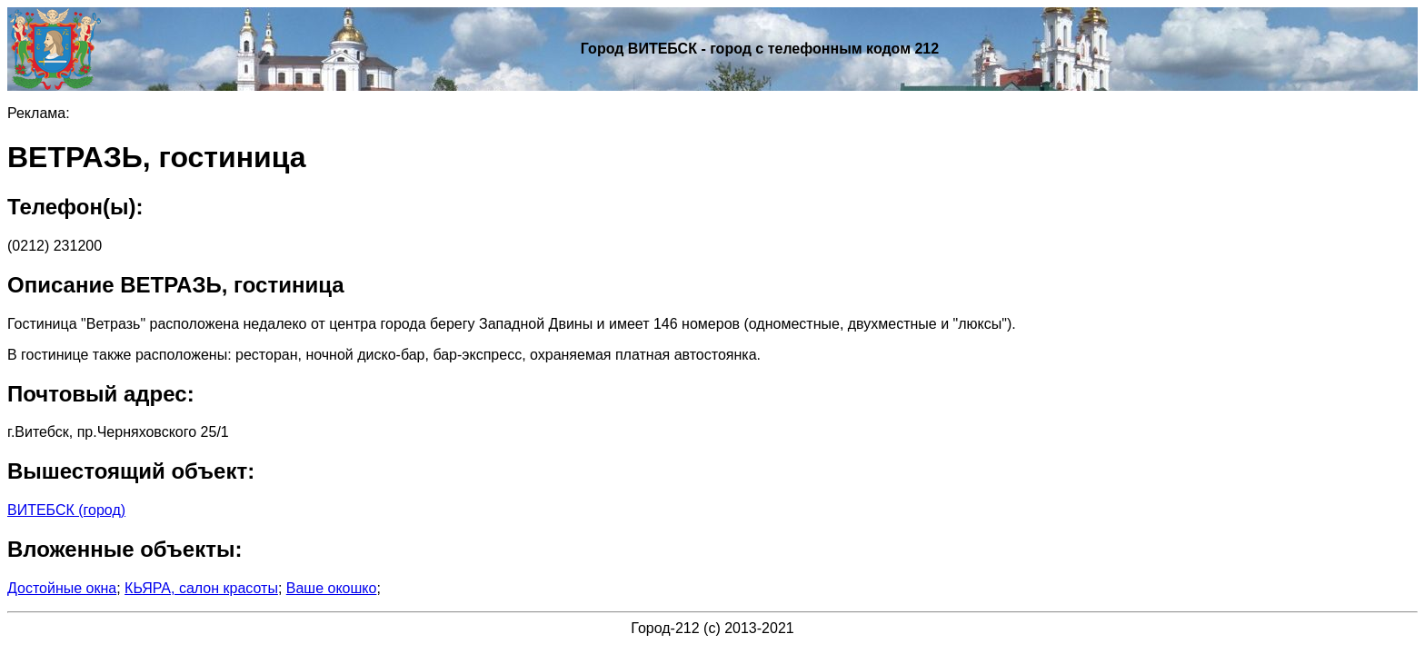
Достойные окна (61, 588)
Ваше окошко (331, 588)
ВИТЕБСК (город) (66, 510)
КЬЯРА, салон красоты (201, 588)
